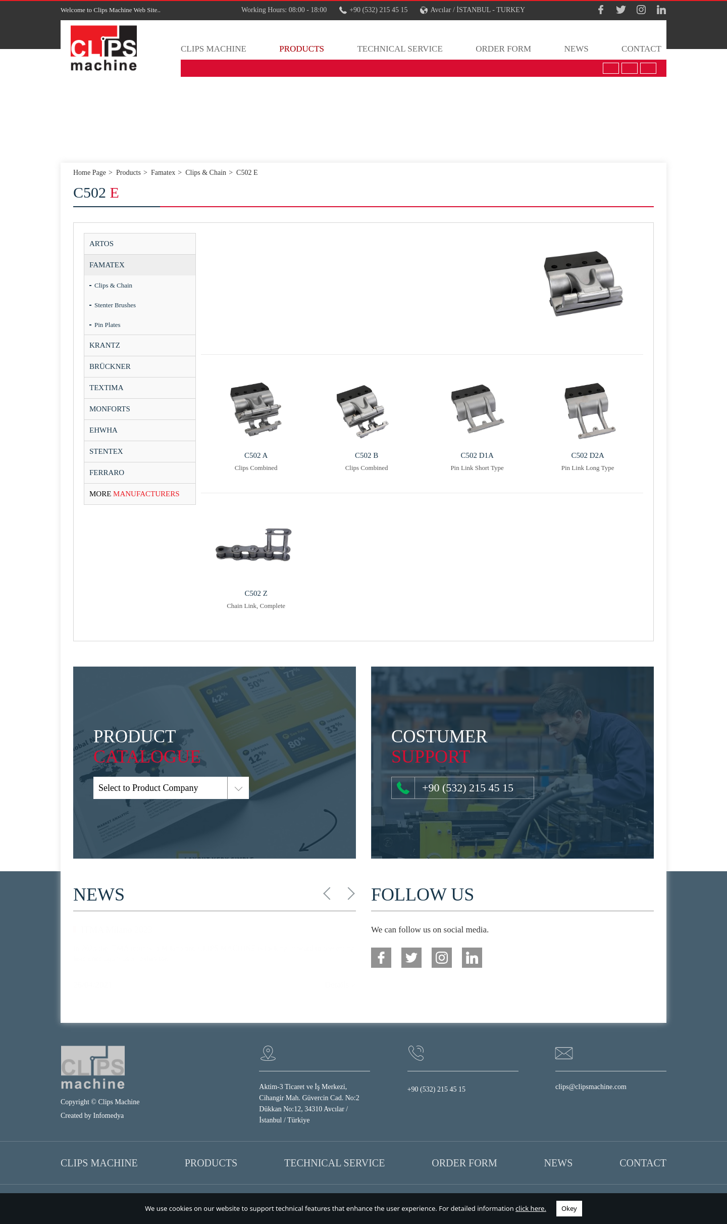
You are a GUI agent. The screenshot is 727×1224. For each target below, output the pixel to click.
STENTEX (106, 451)
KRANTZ (104, 345)
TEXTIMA (106, 388)
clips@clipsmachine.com (591, 1087)
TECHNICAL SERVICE (399, 49)
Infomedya (108, 1115)
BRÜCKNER (110, 366)
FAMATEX (107, 265)
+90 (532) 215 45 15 (373, 10)
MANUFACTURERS (134, 494)
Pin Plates (107, 324)
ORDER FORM (503, 49)
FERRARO (106, 472)
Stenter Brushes (115, 305)
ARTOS (101, 244)
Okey (569, 1208)
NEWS (576, 49)
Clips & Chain (113, 285)
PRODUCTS (301, 49)
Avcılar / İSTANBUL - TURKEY (472, 10)
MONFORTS (109, 409)
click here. (530, 1208)
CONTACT (641, 49)
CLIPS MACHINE (213, 49)
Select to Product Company (110, 788)
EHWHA (103, 430)
